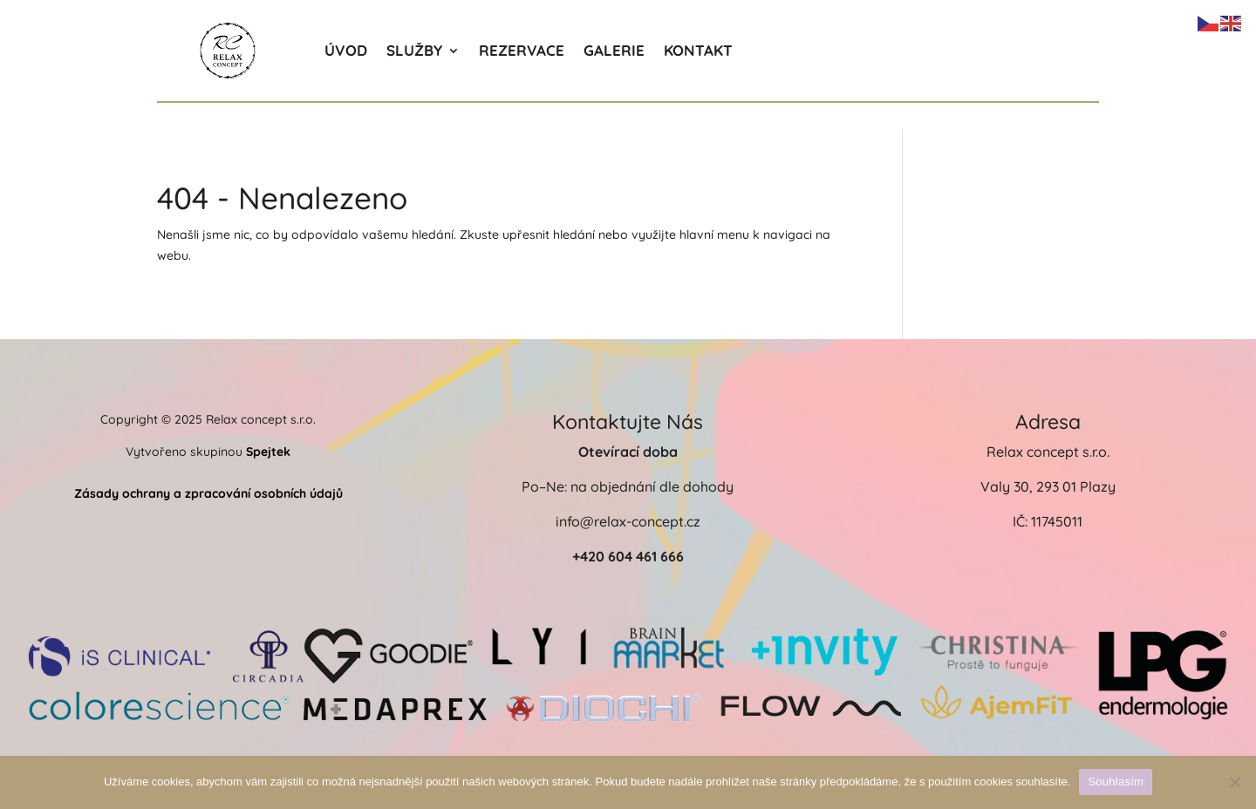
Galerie (614, 50)
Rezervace (521, 50)
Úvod (345, 50)
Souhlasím (1115, 781)
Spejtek (268, 451)
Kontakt (698, 50)
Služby (414, 50)
